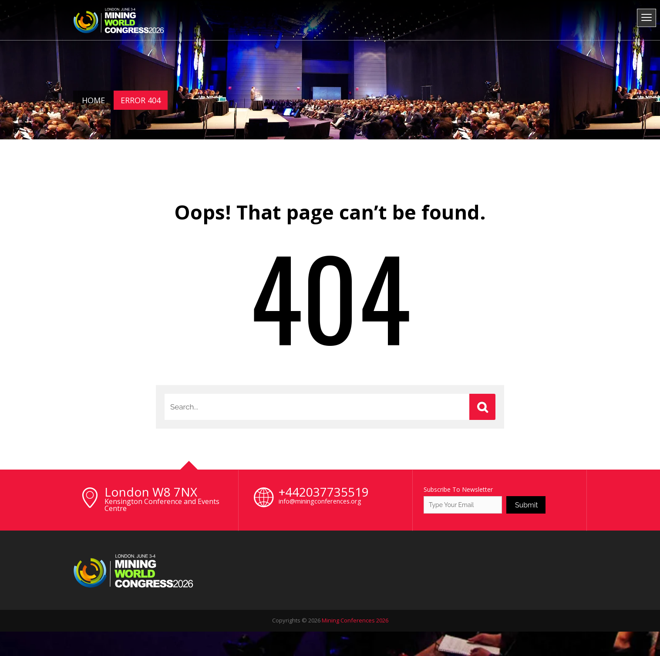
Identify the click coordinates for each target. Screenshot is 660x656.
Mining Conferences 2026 (355, 620)
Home (93, 100)
